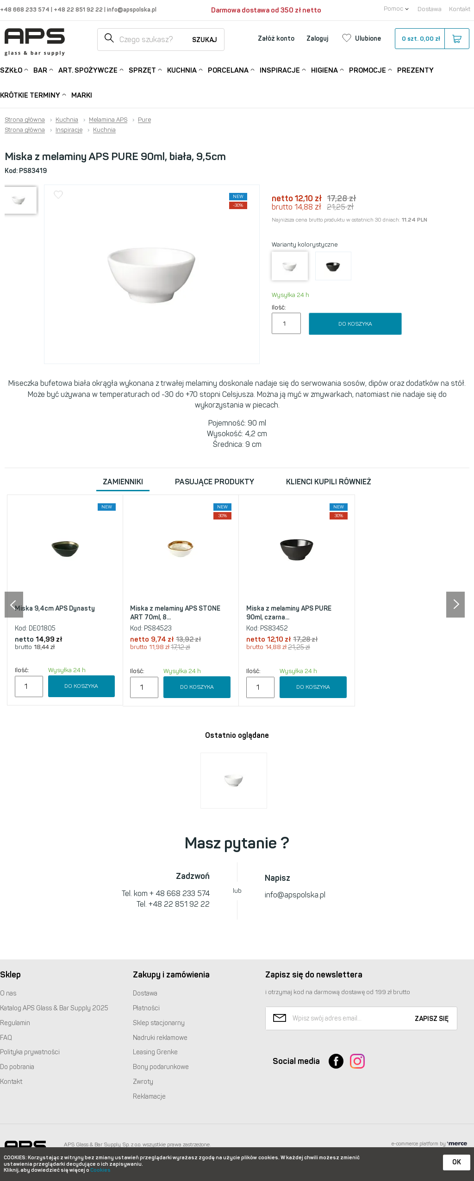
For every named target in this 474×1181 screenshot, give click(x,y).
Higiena (324, 69)
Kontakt (459, 9)
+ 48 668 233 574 (180, 893)
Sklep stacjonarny (159, 1023)
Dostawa (430, 9)
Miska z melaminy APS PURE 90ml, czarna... (288, 613)
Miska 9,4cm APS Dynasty (55, 608)
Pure (144, 120)
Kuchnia (182, 69)
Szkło (11, 69)
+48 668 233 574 (25, 9)
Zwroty (143, 1082)
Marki (81, 95)
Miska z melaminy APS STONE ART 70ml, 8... (175, 613)
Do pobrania (17, 1067)
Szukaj (204, 40)
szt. (432, 39)
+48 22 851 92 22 (79, 9)
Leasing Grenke (155, 1052)
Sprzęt (142, 69)
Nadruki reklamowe (160, 1038)
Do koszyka (355, 324)
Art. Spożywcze (88, 69)
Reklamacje (149, 1097)
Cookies (100, 1170)
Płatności (146, 1008)
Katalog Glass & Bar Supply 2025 (54, 1008)
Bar (40, 69)
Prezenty (415, 70)
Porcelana (228, 69)
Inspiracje (280, 69)
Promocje (367, 69)
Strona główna (25, 120)
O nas (8, 993)
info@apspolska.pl (131, 9)
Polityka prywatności (30, 1052)
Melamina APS (108, 120)
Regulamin (15, 1023)
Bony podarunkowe (161, 1067)
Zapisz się (432, 1019)
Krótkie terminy (30, 94)
